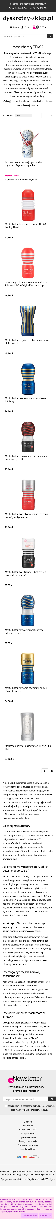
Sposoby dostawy (28, 1137)
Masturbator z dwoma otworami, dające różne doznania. (26, 689)
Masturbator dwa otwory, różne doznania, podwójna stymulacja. (27, 515)
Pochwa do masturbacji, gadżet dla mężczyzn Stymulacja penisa (23, 164)
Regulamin (28, 1125)
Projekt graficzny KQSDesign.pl (41, 1179)
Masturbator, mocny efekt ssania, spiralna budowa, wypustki (26, 457)
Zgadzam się (45, 1215)
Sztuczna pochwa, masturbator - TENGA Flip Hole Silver (28, 747)
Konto (25, 27)
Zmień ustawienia (29, 1215)
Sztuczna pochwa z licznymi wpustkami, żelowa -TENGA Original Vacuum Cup (26, 283)
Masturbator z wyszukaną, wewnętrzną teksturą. (25, 399)
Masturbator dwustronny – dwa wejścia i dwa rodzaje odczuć (26, 573)
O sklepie (28, 1121)
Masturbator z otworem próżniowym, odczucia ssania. (24, 631)
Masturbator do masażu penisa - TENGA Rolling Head (25, 225)
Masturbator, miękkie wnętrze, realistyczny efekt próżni (27, 341)
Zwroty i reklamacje (28, 1141)
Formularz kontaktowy (28, 1145)
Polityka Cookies (28, 1133)
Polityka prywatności (28, 1129)
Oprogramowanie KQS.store (13, 1179)
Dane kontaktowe (28, 1149)
